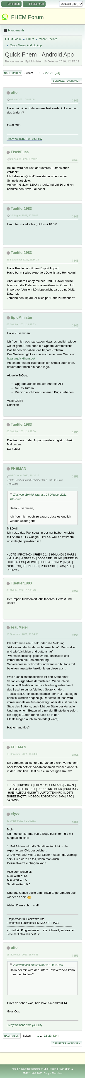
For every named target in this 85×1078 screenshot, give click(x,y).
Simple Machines (53, 1073)
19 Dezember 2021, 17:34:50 (22, 634)
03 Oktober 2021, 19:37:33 (21, 324)
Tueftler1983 (21, 208)
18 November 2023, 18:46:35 (22, 954)
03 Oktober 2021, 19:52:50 (21, 431)
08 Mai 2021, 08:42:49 (22, 99)
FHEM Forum (27, 17)
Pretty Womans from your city (24, 138)
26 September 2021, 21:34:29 (23, 259)
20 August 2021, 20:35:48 (24, 215)
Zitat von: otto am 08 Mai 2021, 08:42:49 (38, 965)
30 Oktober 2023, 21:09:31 (21, 820)
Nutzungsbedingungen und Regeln (37, 1068)
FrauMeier (19, 627)
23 (51, 73)
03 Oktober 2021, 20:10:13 (24, 475)
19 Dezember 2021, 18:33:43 (22, 754)
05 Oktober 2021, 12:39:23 (21, 590)
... (43, 73)
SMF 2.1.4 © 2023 (32, 1073)
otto (14, 93)
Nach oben (11, 1035)
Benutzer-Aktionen (66, 80)
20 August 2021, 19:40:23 (24, 159)
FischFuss (20, 152)
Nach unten (12, 73)
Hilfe (14, 1068)
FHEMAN (18, 468)
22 (47, 73)
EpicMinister (21, 317)
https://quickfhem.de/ (21, 358)
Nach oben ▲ (65, 1068)
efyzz (15, 814)
